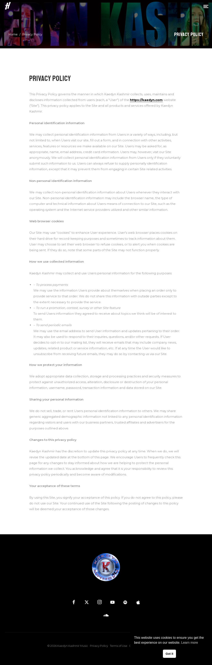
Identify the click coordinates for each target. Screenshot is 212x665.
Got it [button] (169, 653)
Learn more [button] (189, 642)
